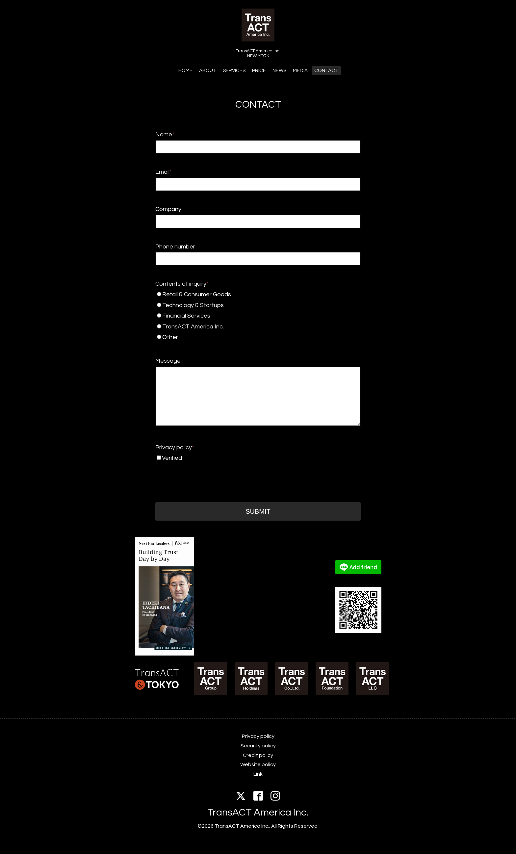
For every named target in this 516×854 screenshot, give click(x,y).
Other (247, 337)
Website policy (258, 764)
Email (163, 172)
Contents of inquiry (182, 284)
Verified (172, 458)
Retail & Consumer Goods (247, 294)
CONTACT (326, 70)
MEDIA (300, 70)
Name (164, 134)
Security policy (258, 745)
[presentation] (205, 476)
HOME (185, 70)
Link (258, 774)
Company (168, 209)
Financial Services (245, 316)
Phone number (175, 247)
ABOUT (207, 70)
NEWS (279, 70)
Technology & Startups (246, 305)
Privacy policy (174, 447)
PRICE (259, 70)
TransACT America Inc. (246, 326)
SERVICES (234, 70)
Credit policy (258, 755)
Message (168, 361)
